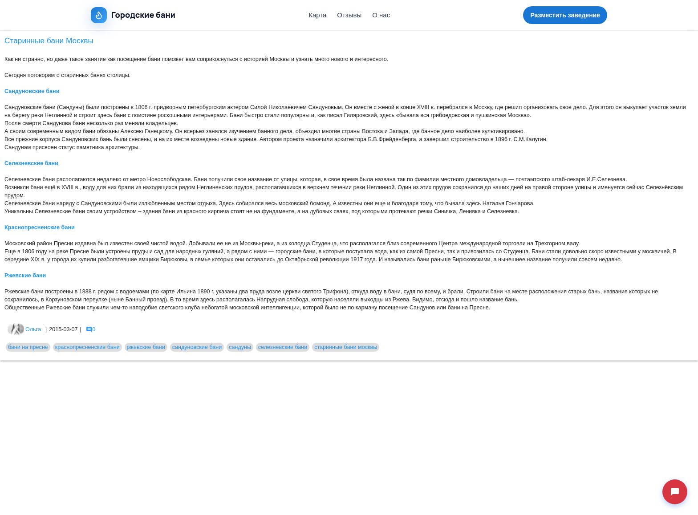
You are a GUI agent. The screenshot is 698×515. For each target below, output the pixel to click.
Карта (317, 15)
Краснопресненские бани (39, 227)
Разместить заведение (565, 15)
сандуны (240, 347)
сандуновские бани (197, 347)
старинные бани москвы (345, 347)
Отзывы (349, 15)
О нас (381, 15)
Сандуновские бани (31, 91)
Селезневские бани (31, 163)
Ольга (24, 329)
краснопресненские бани (87, 347)
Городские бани (133, 15)
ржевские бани (146, 347)
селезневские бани (283, 347)
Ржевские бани (25, 275)
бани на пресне (28, 347)
